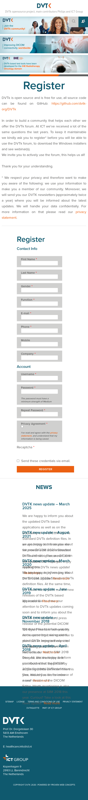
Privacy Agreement (34, 423)
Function (27, 299)
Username (28, 374)
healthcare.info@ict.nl (19, 746)
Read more (52, 703)
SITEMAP (9, 702)
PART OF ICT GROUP (52, 708)
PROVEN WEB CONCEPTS (63, 785)
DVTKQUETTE (33, 708)
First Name (29, 259)
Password (28, 387)
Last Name (29, 272)
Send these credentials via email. (43, 461)
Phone (26, 326)
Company (28, 353)
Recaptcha (25, 447)
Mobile (25, 340)
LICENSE (21, 702)
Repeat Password (33, 410)
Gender (26, 286)
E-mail (26, 313)
